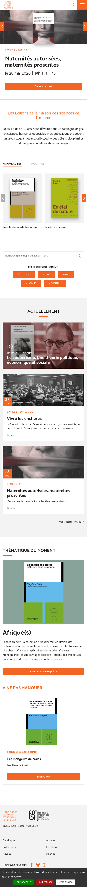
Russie (66, 274)
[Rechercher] (78, 256)
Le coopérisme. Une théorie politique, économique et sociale (42, 360)
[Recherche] (72, 5)
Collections (9, 847)
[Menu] (82, 5)
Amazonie (30, 283)
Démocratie (23, 274)
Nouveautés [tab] (12, 163)
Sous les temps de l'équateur (20, 227)
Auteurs (50, 840)
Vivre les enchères (24, 418)
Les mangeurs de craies (24, 759)
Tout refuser (44, 882)
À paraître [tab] (36, 163)
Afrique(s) (17, 632)
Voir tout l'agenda (71, 522)
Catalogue (9, 840)
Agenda (50, 853)
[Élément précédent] (2, 26)
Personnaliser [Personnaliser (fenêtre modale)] (65, 882)
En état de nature (55, 227)
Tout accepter (23, 882)
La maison (52, 847)
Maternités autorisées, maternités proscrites (33, 62)
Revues (7, 853)
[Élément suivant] (85, 26)
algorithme (55, 283)
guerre (46, 274)
